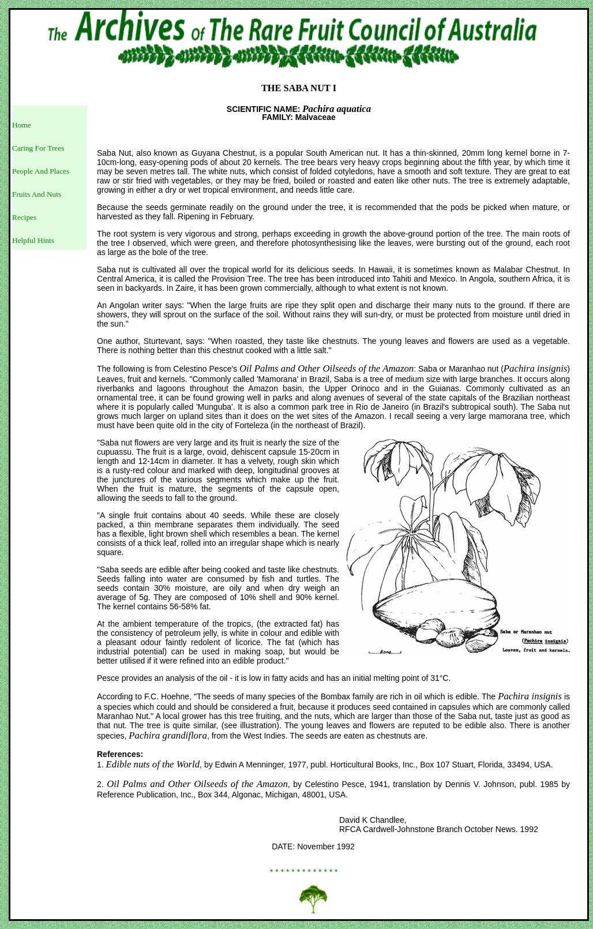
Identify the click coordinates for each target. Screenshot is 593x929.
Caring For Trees (38, 148)
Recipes (24, 217)
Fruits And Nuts (36, 194)
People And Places (40, 171)
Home (21, 125)
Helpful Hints (33, 240)
